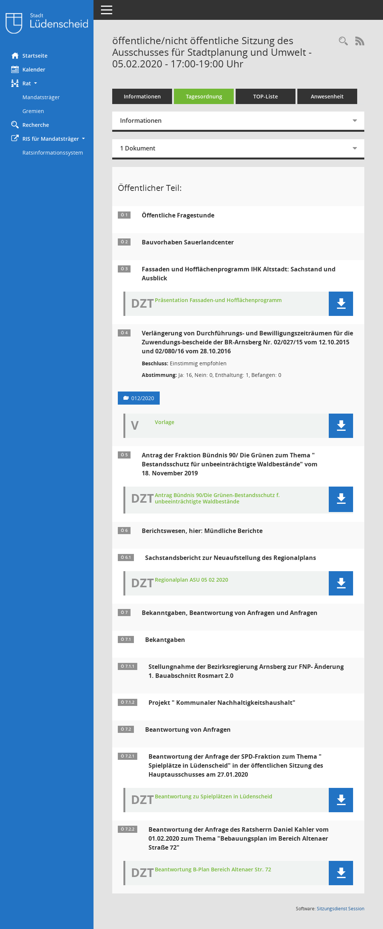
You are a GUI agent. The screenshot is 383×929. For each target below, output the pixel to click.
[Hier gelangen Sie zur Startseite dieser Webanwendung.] (47, 23)
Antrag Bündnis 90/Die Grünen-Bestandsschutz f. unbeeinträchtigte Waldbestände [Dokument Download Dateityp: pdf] (217, 498)
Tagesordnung (204, 96)
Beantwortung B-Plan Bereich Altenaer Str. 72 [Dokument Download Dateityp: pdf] (213, 869)
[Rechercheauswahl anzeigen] (343, 41)
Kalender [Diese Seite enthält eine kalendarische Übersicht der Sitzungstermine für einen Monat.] (28, 69)
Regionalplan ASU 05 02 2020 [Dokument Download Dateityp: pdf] (191, 580)
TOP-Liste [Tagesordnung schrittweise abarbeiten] (265, 96)
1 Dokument (137, 148)
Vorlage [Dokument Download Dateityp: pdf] (164, 422)
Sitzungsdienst (340, 908)
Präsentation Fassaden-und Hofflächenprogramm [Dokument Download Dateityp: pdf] (218, 300)
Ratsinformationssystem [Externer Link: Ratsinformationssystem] (52, 152)
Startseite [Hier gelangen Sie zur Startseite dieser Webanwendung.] (29, 55)
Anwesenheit (327, 96)
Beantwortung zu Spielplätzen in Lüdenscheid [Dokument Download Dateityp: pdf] (213, 797)
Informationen (142, 96)
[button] (47, 83)
